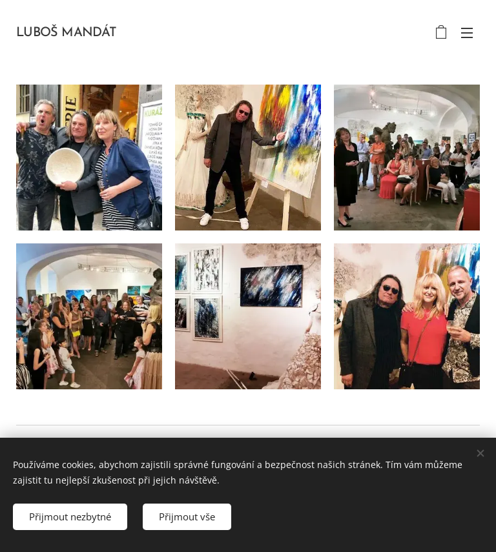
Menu (467, 33)
